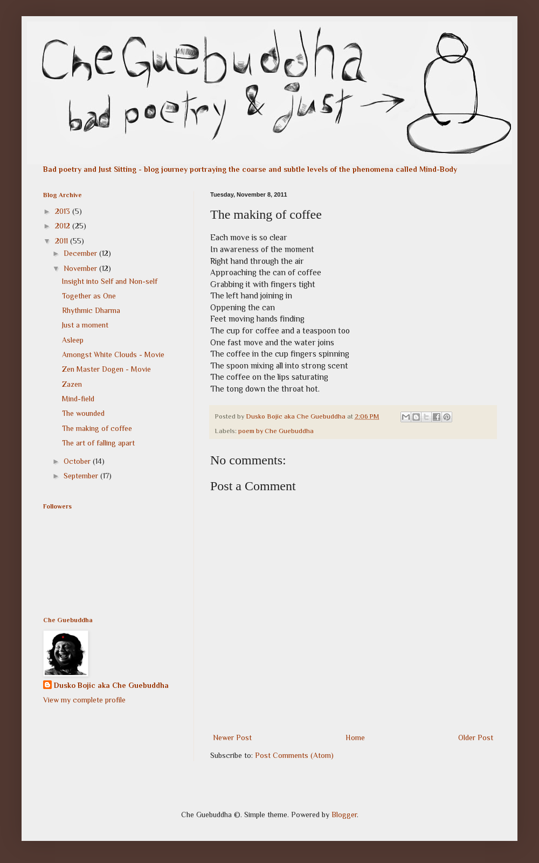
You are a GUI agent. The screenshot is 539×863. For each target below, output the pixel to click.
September (82, 475)
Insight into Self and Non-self (109, 281)
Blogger (344, 814)
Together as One (89, 295)
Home (355, 737)
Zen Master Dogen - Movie (106, 369)
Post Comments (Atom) (294, 755)
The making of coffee (97, 428)
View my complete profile (84, 699)
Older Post (475, 737)
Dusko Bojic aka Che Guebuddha (111, 685)
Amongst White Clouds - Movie (113, 354)
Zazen (72, 384)
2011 (62, 240)
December (81, 253)
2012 (63, 225)
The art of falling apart (98, 443)
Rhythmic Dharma (91, 310)
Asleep (73, 340)
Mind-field (78, 398)
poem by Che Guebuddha (276, 431)
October (78, 461)
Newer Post (232, 737)
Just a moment (85, 325)
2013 (63, 211)
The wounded (83, 413)
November (81, 268)
